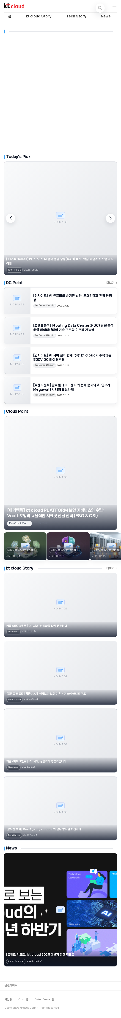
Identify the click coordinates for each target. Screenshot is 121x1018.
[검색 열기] (100, 8)
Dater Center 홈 (44, 999)
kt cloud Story (38, 16)
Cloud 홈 (23, 999)
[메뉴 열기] (114, 5)
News (106, 16)
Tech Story (76, 16)
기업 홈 (8, 999)
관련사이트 (11, 985)
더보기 (111, 283)
